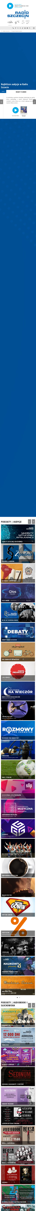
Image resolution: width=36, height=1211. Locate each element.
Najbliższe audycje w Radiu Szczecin (14, 86)
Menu (33, 28)
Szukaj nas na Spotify (25, 28)
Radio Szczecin (5, 31)
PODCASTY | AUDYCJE (11, 521)
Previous (1, 101)
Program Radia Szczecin (16, 31)
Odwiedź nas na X (18, 28)
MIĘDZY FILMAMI (21, 92)
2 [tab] (19, 998)
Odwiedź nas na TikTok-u (22, 28)
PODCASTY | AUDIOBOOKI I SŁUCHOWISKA (14, 1004)
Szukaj (29, 28)
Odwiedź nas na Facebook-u (15, 28)
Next (34, 101)
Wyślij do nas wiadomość (27, 28)
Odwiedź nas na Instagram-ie (20, 28)
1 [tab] (17, 998)
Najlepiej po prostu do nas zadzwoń (13, 28)
